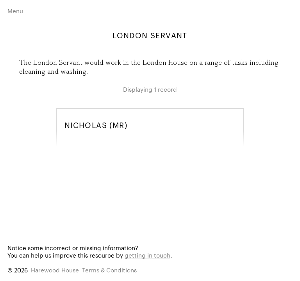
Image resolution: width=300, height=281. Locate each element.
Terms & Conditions (109, 270)
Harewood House (55, 270)
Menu (15, 11)
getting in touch (147, 255)
